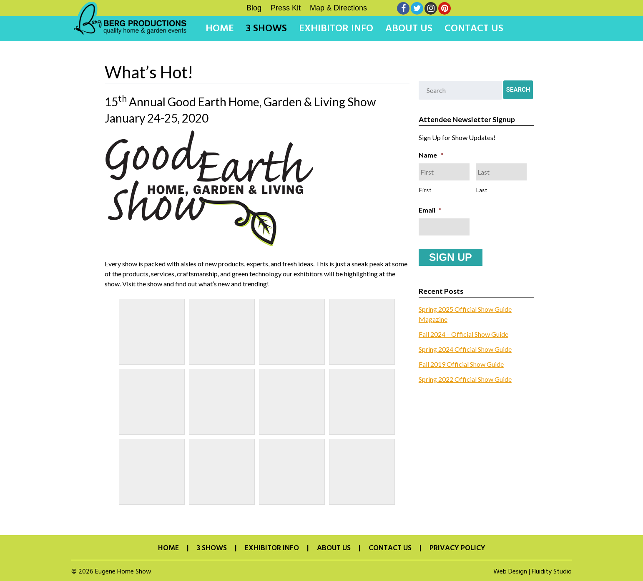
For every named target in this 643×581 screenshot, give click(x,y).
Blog (253, 8)
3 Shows (266, 29)
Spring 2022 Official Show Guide (465, 378)
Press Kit (286, 8)
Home (220, 29)
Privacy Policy (457, 548)
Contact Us (474, 29)
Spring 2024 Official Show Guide (465, 348)
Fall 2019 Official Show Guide (461, 363)
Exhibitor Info (336, 29)
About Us (408, 29)
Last (481, 190)
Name (431, 155)
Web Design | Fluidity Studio (532, 571)
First (425, 190)
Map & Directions (338, 8)
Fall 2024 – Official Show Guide (463, 333)
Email (430, 210)
